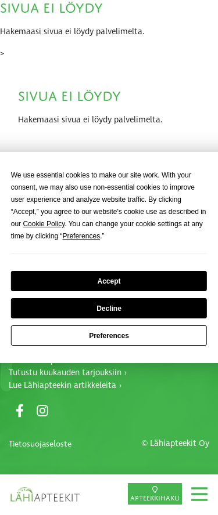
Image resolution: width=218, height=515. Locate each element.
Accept (108, 281)
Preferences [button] (81, 236)
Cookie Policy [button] (44, 224)
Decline (109, 308)
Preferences (109, 336)
